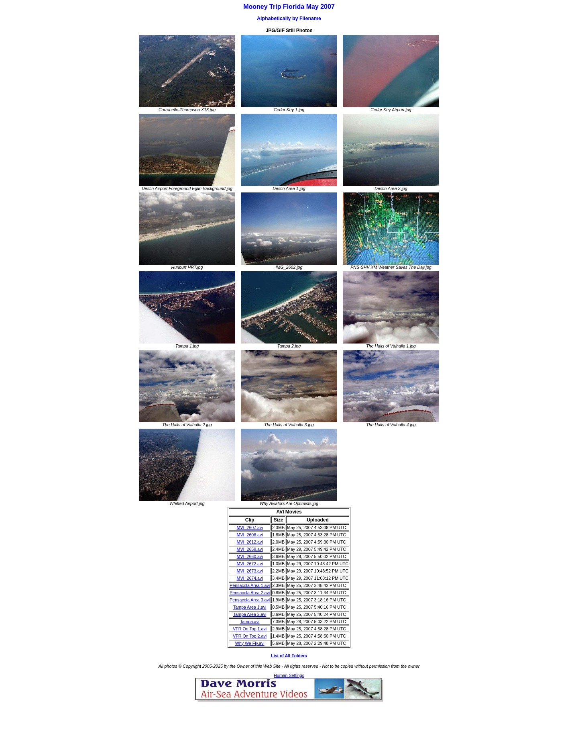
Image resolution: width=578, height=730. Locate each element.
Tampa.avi (250, 621)
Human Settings (289, 675)
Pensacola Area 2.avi (250, 592)
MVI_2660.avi (250, 556)
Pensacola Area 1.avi (250, 585)
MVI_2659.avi (250, 549)
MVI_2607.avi (250, 527)
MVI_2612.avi (250, 542)
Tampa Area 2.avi (249, 614)
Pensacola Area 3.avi (250, 599)
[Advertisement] (289, 714)
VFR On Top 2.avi (250, 636)
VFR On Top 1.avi (250, 628)
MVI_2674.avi (250, 578)
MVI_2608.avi (250, 534)
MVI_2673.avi (250, 570)
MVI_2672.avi (250, 563)
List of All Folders (289, 655)
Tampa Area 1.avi (249, 607)
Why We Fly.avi (250, 643)
